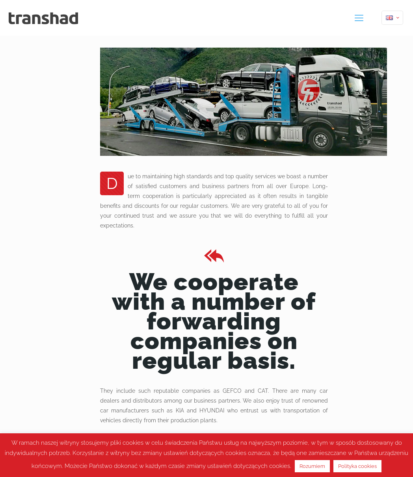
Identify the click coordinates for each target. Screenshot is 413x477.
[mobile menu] (359, 17)
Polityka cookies (357, 466)
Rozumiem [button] (312, 466)
